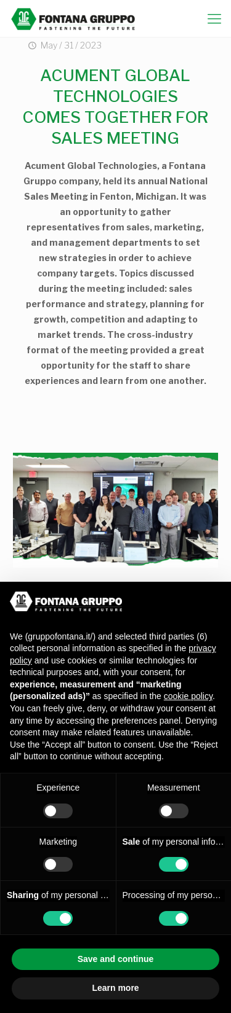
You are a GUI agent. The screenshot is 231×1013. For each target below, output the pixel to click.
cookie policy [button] (188, 696)
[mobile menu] (214, 18)
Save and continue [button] (116, 959)
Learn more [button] (115, 988)
